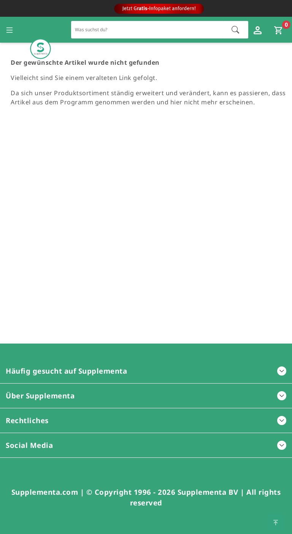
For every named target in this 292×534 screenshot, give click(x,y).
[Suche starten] (235, 29)
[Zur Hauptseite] (40, 29)
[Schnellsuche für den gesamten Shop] (147, 29)
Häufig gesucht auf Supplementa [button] (146, 371)
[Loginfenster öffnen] (258, 29)
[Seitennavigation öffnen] (9, 29)
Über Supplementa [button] (146, 395)
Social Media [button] (146, 445)
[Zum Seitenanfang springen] (275, 521)
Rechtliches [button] (146, 420)
